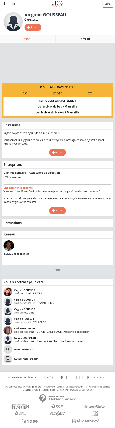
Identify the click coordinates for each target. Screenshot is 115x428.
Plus (57, 269)
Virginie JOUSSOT (24, 318)
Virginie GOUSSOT (24, 290)
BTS (90, 93)
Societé (60, 387)
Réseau (85, 39)
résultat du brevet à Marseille (59, 112)
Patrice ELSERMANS (16, 254)
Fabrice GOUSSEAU (25, 338)
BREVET (57, 93)
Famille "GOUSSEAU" (26, 359)
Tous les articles (47, 390)
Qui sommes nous (13, 387)
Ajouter (35, 27)
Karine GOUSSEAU (24, 328)
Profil (28, 39)
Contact (27, 387)
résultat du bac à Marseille (59, 106)
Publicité (37, 387)
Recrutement (49, 387)
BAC (25, 93)
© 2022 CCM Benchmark (81, 390)
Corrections (62, 390)
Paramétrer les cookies (99, 387)
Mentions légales (30, 390)
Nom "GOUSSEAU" (24, 349)
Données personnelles (76, 387)
